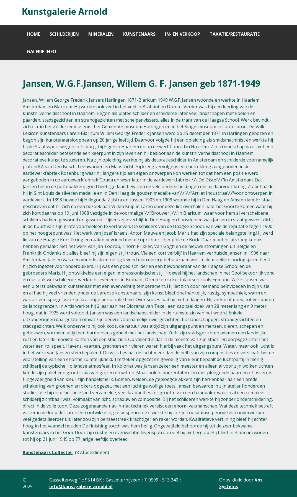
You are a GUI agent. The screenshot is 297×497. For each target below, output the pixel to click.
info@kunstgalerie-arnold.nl (81, 486)
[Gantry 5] (64, 12)
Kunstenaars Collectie (48, 452)
